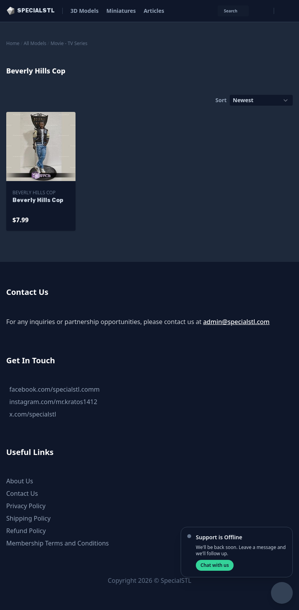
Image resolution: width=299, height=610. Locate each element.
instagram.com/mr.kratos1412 (53, 401)
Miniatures (121, 10)
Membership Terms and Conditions (57, 543)
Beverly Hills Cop (34, 192)
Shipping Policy (28, 518)
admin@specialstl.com (236, 321)
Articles (154, 10)
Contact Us (22, 493)
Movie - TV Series (69, 43)
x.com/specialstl (32, 414)
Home (12, 43)
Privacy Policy (26, 506)
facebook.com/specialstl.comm (54, 389)
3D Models (84, 10)
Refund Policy (26, 530)
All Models (35, 43)
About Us (19, 481)
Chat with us (215, 565)
